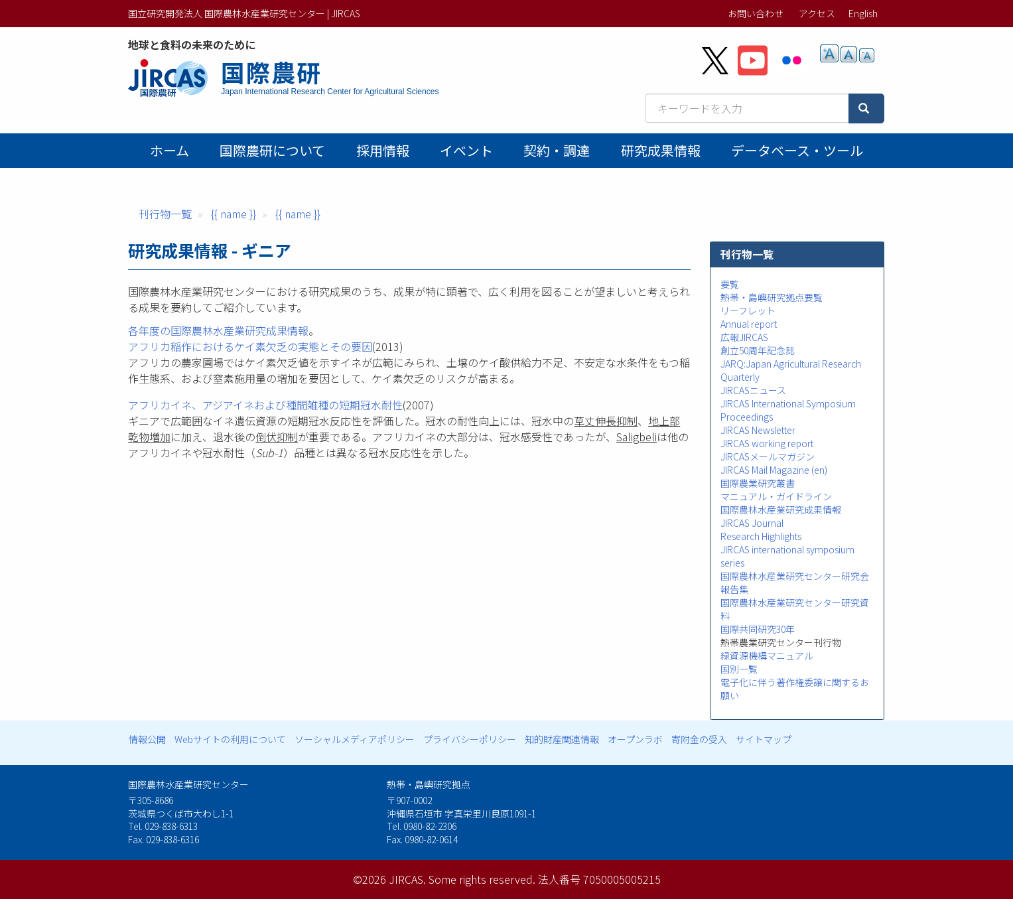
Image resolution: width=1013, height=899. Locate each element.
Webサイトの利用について (230, 739)
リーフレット (748, 310)
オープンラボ (635, 739)
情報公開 (147, 739)
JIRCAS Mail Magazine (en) (773, 469)
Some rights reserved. (482, 879)
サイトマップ (763, 739)
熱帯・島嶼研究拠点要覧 (771, 297)
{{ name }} (233, 214)
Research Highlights (760, 536)
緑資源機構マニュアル (766, 655)
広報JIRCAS (744, 337)
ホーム (169, 150)
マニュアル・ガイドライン (776, 496)
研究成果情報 (661, 150)
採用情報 (382, 150)
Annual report (748, 323)
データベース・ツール (797, 150)
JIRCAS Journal (751, 522)
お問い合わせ (755, 13)
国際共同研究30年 (757, 629)
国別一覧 (739, 668)
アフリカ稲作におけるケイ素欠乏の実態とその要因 (250, 346)
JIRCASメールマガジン (767, 456)
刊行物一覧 (165, 214)
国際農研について (272, 150)
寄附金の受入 (699, 739)
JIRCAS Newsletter (757, 430)
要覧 (729, 284)
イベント (466, 150)
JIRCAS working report (766, 443)
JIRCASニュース (753, 390)
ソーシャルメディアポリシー (355, 739)
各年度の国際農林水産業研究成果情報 (218, 330)
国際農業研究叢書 (757, 483)
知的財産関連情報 (562, 739)
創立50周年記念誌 (757, 350)
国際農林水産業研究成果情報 (780, 509)
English (863, 13)
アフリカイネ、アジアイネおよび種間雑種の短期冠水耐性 (265, 405)
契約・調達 (556, 150)
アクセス (817, 13)
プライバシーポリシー (469, 739)
